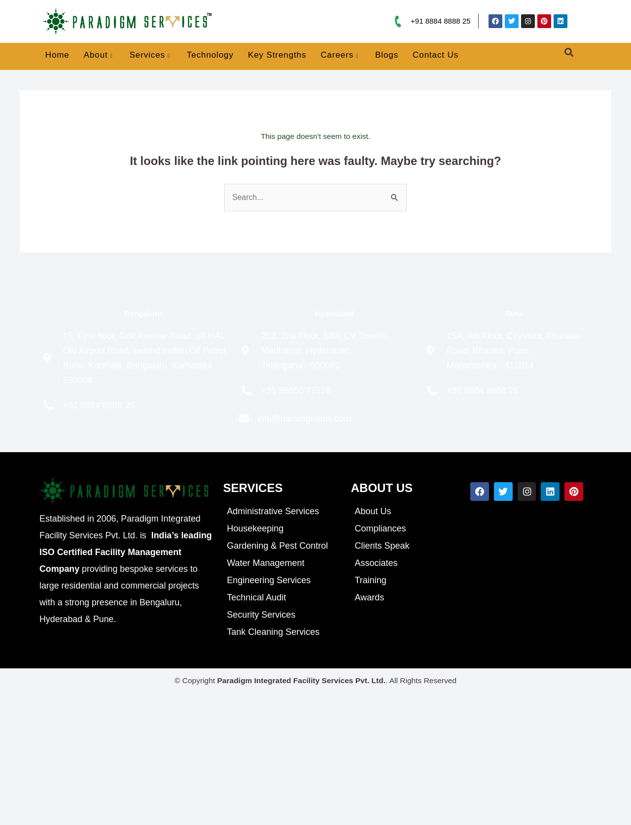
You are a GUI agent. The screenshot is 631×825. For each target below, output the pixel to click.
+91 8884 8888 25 (440, 21)
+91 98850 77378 (296, 391)
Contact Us (435, 55)
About (98, 55)
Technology (210, 55)
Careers (339, 55)
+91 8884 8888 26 (483, 391)
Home (57, 55)
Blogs (386, 55)
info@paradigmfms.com (304, 419)
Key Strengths (277, 55)
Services (150, 55)
